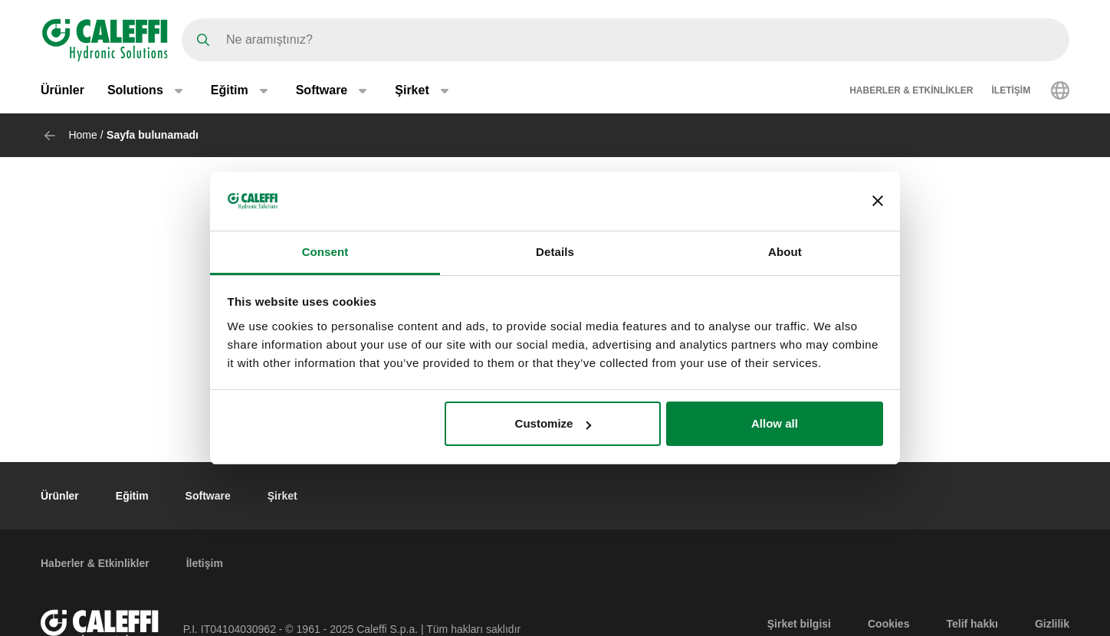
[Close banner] (877, 200)
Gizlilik (1052, 624)
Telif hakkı (971, 624)
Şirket (282, 496)
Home (82, 135)
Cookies (888, 624)
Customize (553, 423)
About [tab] (785, 251)
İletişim (1011, 90)
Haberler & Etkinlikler (911, 90)
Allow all (774, 423)
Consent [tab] (325, 251)
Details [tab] (555, 251)
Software (208, 496)
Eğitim (132, 496)
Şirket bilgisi (799, 624)
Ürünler (62, 90)
